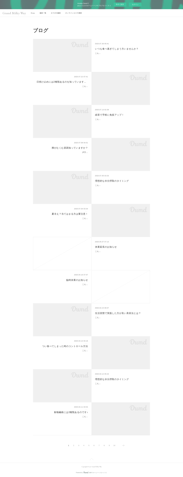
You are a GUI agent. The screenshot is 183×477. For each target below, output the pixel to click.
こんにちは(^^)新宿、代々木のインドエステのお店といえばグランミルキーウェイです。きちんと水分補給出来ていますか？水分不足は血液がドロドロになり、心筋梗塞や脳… (120, 386)
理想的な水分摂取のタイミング (112, 181)
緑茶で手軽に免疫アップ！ (109, 115)
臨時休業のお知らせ (77, 280)
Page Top (91, 459)
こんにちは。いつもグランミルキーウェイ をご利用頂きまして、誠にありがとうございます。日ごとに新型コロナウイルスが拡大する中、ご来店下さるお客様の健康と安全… (63, 287)
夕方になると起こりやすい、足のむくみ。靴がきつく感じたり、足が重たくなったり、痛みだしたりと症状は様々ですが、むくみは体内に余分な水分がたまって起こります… (63, 155)
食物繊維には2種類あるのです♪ (71, 412)
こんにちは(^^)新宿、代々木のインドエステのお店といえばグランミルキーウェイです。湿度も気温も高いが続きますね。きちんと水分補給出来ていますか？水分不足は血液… (120, 188)
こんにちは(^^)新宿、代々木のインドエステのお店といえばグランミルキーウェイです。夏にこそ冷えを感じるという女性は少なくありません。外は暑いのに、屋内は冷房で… (62, 221)
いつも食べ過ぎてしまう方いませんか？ (117, 49)
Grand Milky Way (14, 13)
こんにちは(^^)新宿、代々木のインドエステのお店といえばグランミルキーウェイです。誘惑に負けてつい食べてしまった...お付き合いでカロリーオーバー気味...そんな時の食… (62, 353)
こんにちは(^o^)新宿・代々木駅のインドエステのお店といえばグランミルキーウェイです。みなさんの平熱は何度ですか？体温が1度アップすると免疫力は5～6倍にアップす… (120, 122)
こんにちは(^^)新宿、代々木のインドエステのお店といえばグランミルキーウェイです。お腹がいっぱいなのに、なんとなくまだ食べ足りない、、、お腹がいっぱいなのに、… (120, 56)
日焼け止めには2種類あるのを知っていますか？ (62, 82)
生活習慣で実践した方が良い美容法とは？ (118, 313)
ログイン (135, 4)
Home (33, 13)
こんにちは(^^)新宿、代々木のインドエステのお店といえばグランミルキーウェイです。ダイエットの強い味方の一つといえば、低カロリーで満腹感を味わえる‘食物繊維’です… (62, 419)
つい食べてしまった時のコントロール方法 (65, 346)
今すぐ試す (120, 4)
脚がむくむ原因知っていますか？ (70, 148)
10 (114, 445)
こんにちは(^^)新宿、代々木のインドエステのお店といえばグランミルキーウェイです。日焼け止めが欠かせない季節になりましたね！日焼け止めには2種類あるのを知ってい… (62, 89)
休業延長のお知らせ (106, 247)
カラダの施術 (56, 13)
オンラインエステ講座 (73, 13)
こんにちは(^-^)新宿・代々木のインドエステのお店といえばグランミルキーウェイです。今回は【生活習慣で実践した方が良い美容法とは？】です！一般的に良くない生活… (120, 320)
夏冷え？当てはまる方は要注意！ (70, 214)
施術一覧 (43, 13)
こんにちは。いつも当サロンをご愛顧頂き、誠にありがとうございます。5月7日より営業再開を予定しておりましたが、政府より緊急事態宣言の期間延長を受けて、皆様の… (120, 254)
